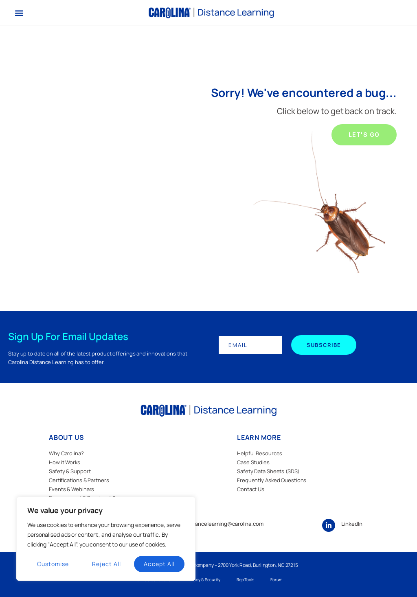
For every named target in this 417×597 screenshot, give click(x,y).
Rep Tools (245, 579)
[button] (19, 13)
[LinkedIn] (328, 525)
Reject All (106, 564)
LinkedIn (351, 523)
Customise (53, 564)
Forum (276, 579)
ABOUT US (66, 437)
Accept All (159, 564)
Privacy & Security (203, 579)
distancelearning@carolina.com (224, 523)
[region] (105, 539)
